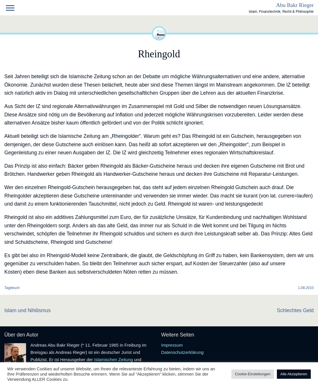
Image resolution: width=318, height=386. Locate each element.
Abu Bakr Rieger (295, 5)
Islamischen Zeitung (113, 359)
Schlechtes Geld (295, 310)
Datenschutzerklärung (182, 352)
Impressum (172, 345)
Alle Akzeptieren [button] (293, 374)
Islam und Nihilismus (27, 310)
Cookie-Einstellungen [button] (253, 374)
